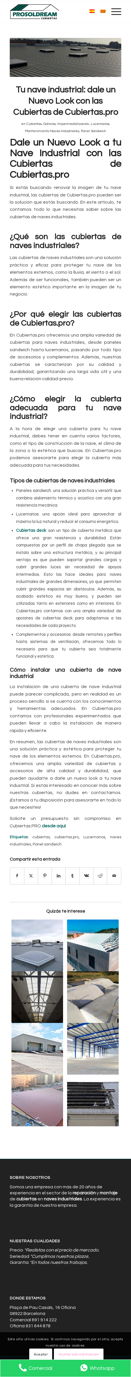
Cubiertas (34, 124)
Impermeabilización (73, 124)
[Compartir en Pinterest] (45, 876)
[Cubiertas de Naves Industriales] (54, 11)
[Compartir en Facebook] (17, 876)
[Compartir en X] (31, 876)
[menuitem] (113, 11)
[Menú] (113, 11)
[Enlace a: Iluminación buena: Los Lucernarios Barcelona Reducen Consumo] (37, 997)
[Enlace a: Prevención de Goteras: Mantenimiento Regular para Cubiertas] (37, 1049)
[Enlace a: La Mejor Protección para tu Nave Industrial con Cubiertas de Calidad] (37, 945)
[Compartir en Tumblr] (72, 876)
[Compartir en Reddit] (100, 876)
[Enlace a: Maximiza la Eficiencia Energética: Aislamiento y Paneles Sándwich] (93, 997)
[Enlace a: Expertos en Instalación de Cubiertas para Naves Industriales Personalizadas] (93, 1049)
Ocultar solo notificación (78, 1354)
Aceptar (41, 1354)
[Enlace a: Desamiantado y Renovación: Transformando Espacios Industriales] (93, 1100)
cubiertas (41, 837)
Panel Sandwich (93, 131)
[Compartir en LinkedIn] (58, 876)
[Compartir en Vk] (86, 876)
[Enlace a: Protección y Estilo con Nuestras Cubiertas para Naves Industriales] (37, 1100)
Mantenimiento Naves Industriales (52, 131)
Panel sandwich (47, 844)
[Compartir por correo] (114, 876)
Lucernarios (100, 124)
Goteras (49, 124)
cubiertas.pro (66, 837)
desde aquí (54, 826)
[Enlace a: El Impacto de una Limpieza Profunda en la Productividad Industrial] (93, 945)
